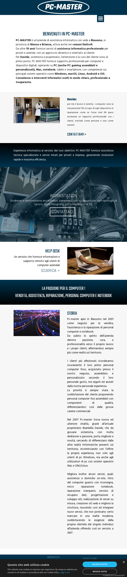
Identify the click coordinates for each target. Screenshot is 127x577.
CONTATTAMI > (76, 134)
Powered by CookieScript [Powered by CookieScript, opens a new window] (114, 575)
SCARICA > (50, 270)
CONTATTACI (62, 212)
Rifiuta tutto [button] (100, 571)
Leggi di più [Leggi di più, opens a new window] (65, 572)
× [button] (124, 562)
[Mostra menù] (100, 18)
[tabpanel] (63, 57)
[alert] (63, 568)
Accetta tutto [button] (99, 564)
